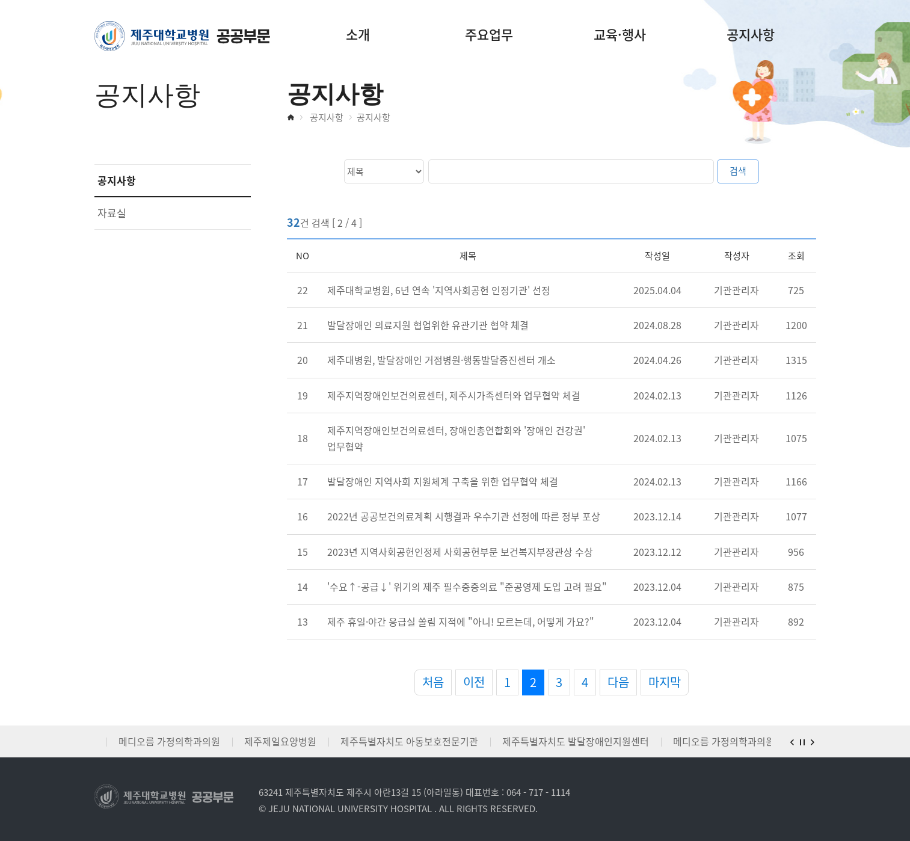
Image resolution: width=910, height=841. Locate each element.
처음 (433, 682)
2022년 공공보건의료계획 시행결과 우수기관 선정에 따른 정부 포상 (463, 516)
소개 (358, 34)
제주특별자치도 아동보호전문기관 (409, 741)
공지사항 (751, 34)
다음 (618, 682)
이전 (474, 682)
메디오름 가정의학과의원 (169, 741)
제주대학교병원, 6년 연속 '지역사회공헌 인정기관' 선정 (438, 290)
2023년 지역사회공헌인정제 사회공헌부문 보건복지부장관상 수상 (460, 551)
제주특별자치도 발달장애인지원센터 (575, 741)
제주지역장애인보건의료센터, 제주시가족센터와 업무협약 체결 (453, 395)
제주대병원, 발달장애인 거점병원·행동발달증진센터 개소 (441, 360)
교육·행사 (620, 34)
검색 (738, 170)
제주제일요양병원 (280, 741)
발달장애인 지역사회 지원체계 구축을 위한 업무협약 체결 (442, 481)
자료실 (111, 212)
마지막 (664, 682)
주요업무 (489, 34)
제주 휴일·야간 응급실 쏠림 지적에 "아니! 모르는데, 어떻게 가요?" (460, 621)
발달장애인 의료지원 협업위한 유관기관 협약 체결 (428, 325)
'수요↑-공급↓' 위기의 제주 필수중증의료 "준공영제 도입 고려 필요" (467, 586)
